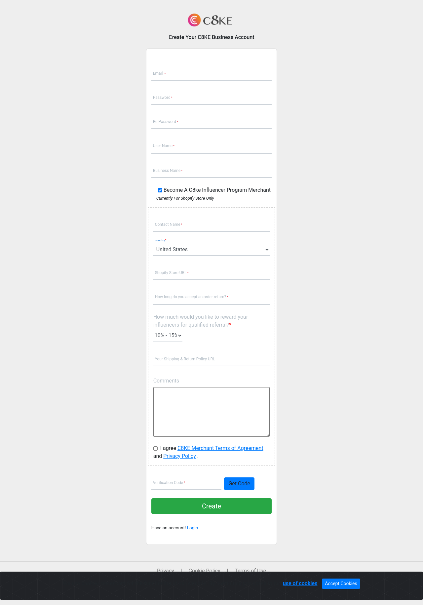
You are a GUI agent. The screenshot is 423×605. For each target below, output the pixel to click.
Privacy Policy (179, 456)
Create (211, 506)
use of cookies (300, 583)
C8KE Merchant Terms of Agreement (220, 448)
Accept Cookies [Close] (341, 583)
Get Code (239, 483)
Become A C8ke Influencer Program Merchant (217, 190)
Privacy (165, 571)
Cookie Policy (204, 571)
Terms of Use (250, 571)
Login (192, 527)
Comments (166, 381)
